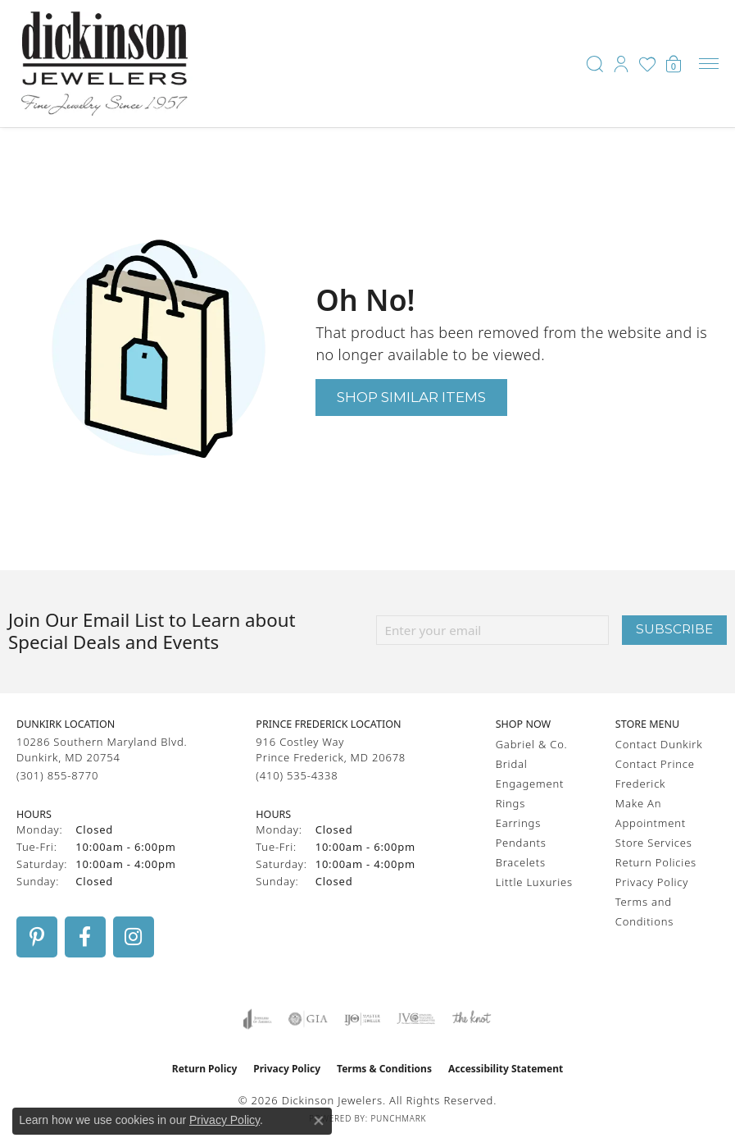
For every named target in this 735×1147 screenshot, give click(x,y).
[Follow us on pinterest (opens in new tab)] (36, 936)
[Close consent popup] (319, 1121)
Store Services (653, 842)
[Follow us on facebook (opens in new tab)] (85, 936)
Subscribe (674, 629)
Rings (510, 803)
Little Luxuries (534, 882)
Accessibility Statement (505, 1069)
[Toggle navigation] (709, 63)
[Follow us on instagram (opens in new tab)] (133, 936)
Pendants (521, 842)
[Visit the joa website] (257, 1019)
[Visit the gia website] (308, 1019)
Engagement (530, 783)
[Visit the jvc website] (416, 1019)
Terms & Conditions (384, 1069)
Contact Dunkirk (659, 744)
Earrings (518, 823)
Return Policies (655, 862)
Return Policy (205, 1069)
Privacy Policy (651, 882)
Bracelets (521, 862)
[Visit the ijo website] (362, 1019)
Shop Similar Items (411, 396)
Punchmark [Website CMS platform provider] (398, 1118)
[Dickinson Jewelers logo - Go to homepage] (104, 63)
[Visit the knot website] (471, 1019)
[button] (595, 64)
